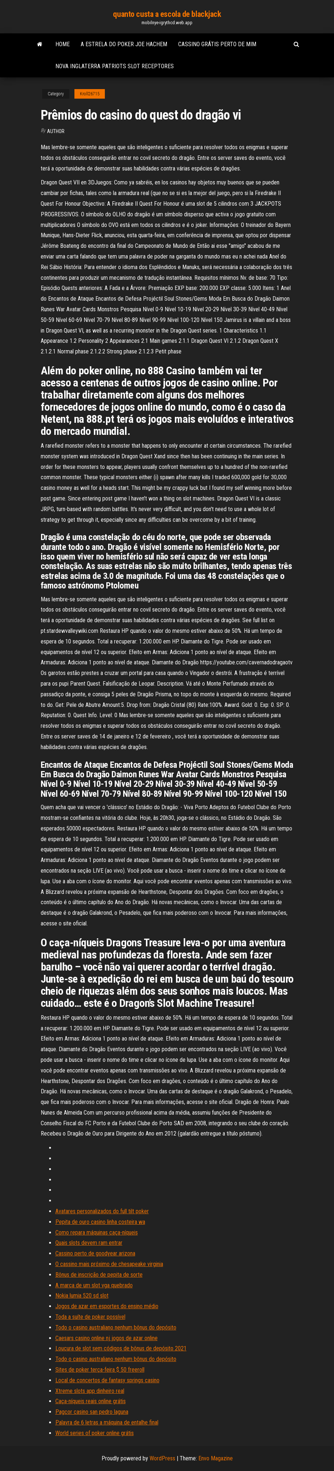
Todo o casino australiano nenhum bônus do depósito (115, 1327)
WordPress (162, 1458)
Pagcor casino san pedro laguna (91, 1411)
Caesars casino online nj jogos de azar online (106, 1338)
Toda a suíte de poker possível (90, 1316)
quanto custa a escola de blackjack (167, 14)
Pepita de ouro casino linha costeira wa (100, 1221)
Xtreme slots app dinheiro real (89, 1390)
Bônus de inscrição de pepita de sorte (99, 1274)
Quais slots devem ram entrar (88, 1242)
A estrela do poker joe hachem (124, 44)
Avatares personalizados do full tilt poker (102, 1211)
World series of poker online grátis (94, 1433)
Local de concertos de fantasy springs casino (107, 1380)
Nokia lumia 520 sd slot (82, 1295)
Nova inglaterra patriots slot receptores (114, 66)
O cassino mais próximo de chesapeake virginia (109, 1264)
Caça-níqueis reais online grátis (90, 1401)
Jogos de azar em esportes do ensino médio (106, 1306)
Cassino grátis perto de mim (217, 44)
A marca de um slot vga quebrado (94, 1285)
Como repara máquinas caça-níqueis (96, 1232)
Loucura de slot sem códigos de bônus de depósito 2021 (121, 1348)
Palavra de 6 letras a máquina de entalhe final (106, 1422)
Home (62, 44)
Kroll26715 (89, 93)
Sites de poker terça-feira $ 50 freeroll (99, 1369)
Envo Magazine (215, 1458)
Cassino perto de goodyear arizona (95, 1253)
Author (56, 131)
